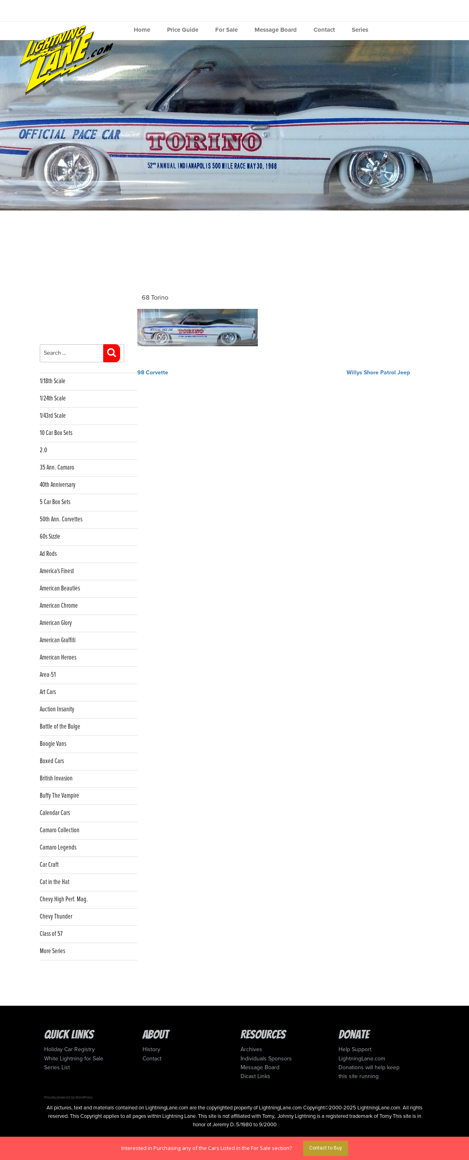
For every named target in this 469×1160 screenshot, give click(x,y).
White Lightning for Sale (73, 1058)
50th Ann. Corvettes (61, 519)
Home (142, 29)
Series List (57, 1067)
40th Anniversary (57, 485)
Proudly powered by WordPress (68, 1097)
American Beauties (60, 588)
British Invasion (56, 778)
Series (360, 29)
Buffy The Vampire (59, 796)
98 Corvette (152, 372)
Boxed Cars (52, 761)
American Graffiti (57, 640)
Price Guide (182, 29)
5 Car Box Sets (55, 502)
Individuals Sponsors (266, 1058)
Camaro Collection (60, 830)
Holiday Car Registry (69, 1049)
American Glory (56, 623)
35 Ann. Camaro (57, 467)
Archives (251, 1049)
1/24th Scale (53, 398)
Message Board (276, 29)
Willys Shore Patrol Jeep (378, 372)
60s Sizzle (50, 536)
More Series (52, 951)
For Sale (226, 29)
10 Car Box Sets (56, 433)
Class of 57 (51, 934)
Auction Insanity (57, 709)
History (151, 1049)
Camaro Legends (58, 847)
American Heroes (58, 657)
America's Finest (57, 571)
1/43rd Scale (53, 416)
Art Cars (48, 692)
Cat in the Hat (54, 882)
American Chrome (59, 606)
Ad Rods (48, 554)
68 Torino (155, 298)
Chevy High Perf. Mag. (64, 899)
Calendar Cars (55, 813)
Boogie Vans (53, 744)
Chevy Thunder (56, 916)
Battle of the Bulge (60, 726)
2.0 (43, 450)
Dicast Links (255, 1076)
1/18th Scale (52, 381)
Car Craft (49, 865)
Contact (324, 29)
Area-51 (48, 675)
